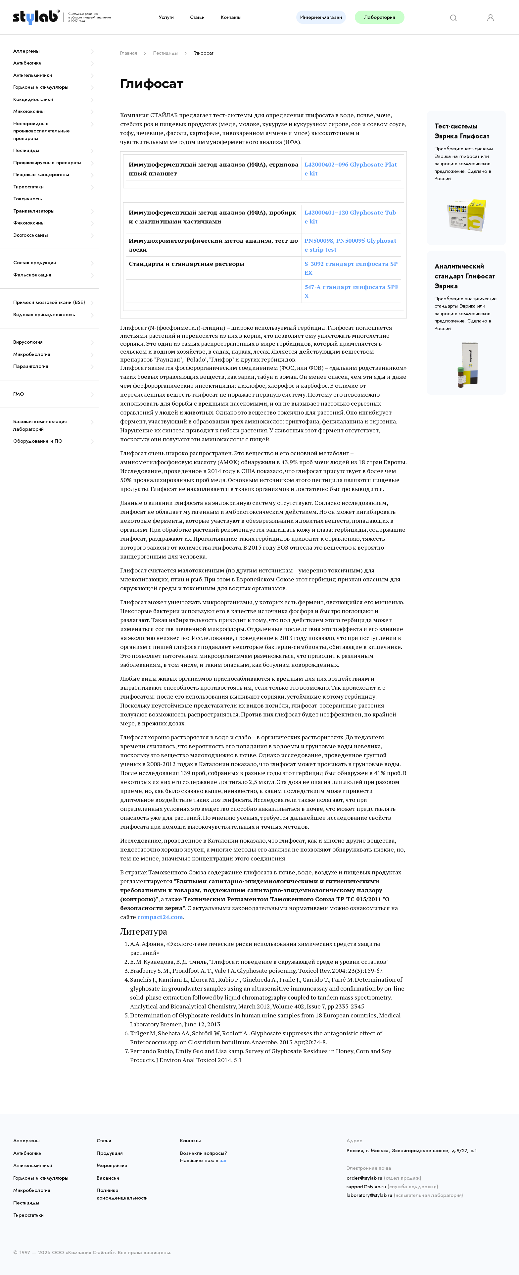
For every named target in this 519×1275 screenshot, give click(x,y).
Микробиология (31, 354)
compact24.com (160, 917)
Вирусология (27, 342)
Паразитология (30, 366)
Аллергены (26, 51)
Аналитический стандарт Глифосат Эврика (465, 276)
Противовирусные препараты (47, 162)
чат (222, 1160)
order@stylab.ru (364, 1178)
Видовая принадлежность (44, 314)
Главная (128, 53)
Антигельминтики (32, 75)
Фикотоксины (29, 222)
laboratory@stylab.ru (369, 1195)
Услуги (166, 17)
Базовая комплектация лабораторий (40, 425)
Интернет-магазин (321, 17)
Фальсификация (32, 274)
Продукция (109, 1153)
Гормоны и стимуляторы (41, 87)
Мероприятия (112, 1165)
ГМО (18, 394)
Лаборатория (379, 17)
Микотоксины (29, 111)
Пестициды (26, 150)
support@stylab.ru (366, 1186)
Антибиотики (27, 63)
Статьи (197, 17)
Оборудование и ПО (37, 441)
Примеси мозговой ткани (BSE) (49, 302)
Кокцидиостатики (33, 99)
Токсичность (27, 198)
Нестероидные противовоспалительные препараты (41, 131)
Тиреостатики (28, 186)
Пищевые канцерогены (41, 174)
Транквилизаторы (34, 211)
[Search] (451, 17)
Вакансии (108, 1178)
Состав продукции (34, 262)
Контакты (231, 17)
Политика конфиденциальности (122, 1194)
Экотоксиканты (30, 235)
